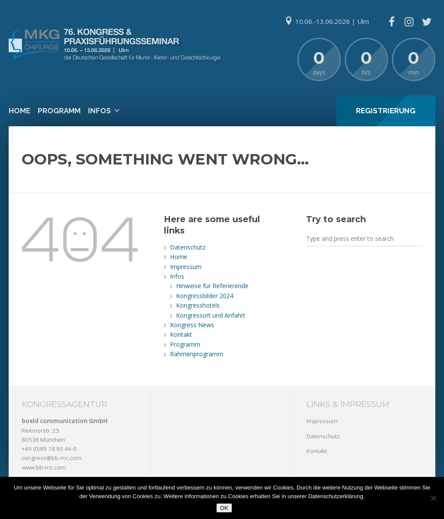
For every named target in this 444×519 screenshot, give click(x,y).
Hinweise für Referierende (212, 286)
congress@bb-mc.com (52, 458)
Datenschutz (188, 247)
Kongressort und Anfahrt (210, 315)
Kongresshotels (198, 305)
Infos (99, 110)
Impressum (186, 267)
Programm (59, 110)
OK (224, 508)
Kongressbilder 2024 (204, 296)
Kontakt (181, 334)
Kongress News (192, 325)
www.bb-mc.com (44, 467)
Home (19, 110)
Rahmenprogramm (196, 354)
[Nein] (433, 498)
